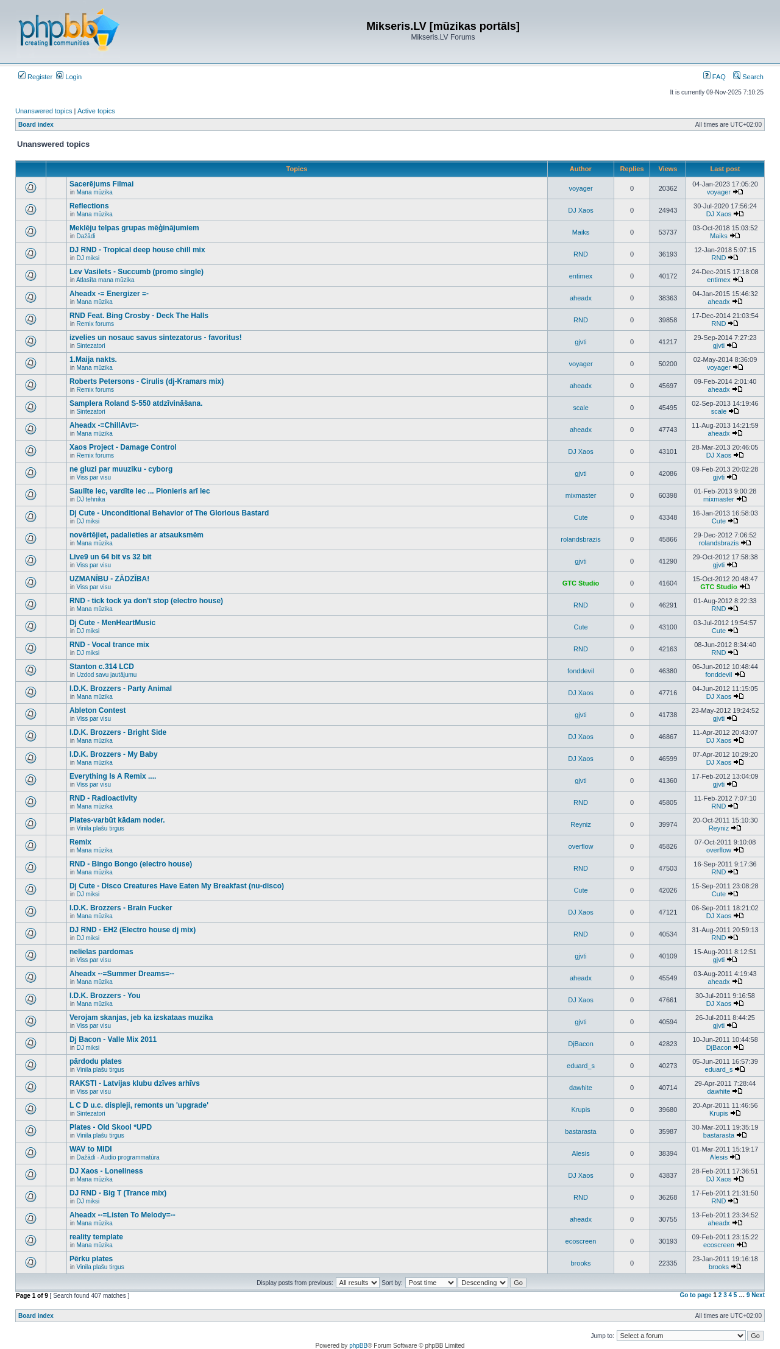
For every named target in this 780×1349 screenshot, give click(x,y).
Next (758, 1295)
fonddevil (580, 670)
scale (581, 407)
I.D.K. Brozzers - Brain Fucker (120, 908)
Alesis (580, 1153)
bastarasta (580, 1131)
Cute (580, 517)
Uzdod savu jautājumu (106, 674)
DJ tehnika (90, 499)
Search (748, 76)
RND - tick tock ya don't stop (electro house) (146, 601)
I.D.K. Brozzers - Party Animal (120, 688)
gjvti (581, 341)
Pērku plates (91, 1259)
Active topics (96, 111)
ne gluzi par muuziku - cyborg (120, 469)
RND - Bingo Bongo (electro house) (130, 864)
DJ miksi (87, 258)
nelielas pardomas (101, 951)
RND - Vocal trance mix (109, 644)
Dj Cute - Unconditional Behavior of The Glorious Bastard (169, 513)
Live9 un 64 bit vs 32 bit (110, 557)
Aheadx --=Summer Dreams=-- (121, 973)
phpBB (358, 1345)
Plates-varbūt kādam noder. (117, 820)
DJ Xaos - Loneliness (106, 1171)
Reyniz (580, 824)
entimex (581, 276)
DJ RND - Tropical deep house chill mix (137, 250)
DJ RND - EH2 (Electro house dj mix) (132, 930)
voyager (580, 188)
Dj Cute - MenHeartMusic (112, 622)
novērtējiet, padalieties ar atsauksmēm (136, 535)
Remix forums (95, 323)
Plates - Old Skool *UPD (110, 1127)
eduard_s (581, 1065)
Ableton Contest (97, 710)
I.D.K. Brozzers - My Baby (113, 754)
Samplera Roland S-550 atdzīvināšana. (136, 403)
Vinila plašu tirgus (100, 828)
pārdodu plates (95, 1061)
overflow (581, 846)
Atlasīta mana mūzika (105, 280)
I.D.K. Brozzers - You (105, 995)
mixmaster (581, 495)
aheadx (581, 298)
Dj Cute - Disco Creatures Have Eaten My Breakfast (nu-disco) (176, 886)
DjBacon (581, 1043)
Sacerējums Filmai (101, 184)
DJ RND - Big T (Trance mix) (117, 1193)
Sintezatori (90, 345)
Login (69, 76)
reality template (96, 1237)
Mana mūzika (94, 192)
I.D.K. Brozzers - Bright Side (117, 732)
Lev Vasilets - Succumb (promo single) (136, 271)
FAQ (714, 76)
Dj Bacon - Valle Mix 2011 (113, 1039)
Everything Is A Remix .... (113, 776)
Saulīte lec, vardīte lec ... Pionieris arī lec (139, 491)
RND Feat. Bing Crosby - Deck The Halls (138, 315)
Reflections (89, 206)
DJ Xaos (581, 210)
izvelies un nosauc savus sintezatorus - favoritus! (155, 337)
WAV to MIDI (90, 1149)
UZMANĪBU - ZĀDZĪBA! (109, 579)
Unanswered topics (44, 111)
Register (35, 76)
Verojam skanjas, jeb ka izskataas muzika (141, 1017)
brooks (580, 1263)
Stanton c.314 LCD (101, 666)
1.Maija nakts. (93, 359)
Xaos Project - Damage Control (123, 447)
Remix (80, 842)
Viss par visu (93, 477)
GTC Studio (581, 583)
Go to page (695, 1295)
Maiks (581, 232)
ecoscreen (581, 1241)
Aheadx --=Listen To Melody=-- (122, 1215)
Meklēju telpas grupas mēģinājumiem (134, 228)
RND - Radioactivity (103, 798)
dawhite (580, 1087)
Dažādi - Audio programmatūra (117, 1157)
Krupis (580, 1109)
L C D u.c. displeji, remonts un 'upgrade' (138, 1105)
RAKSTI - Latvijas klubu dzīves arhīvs (134, 1083)
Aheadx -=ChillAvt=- (104, 425)
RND (580, 254)
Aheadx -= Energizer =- (109, 293)
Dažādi (85, 236)
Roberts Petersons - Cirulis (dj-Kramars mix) (146, 381)
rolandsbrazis (580, 539)
